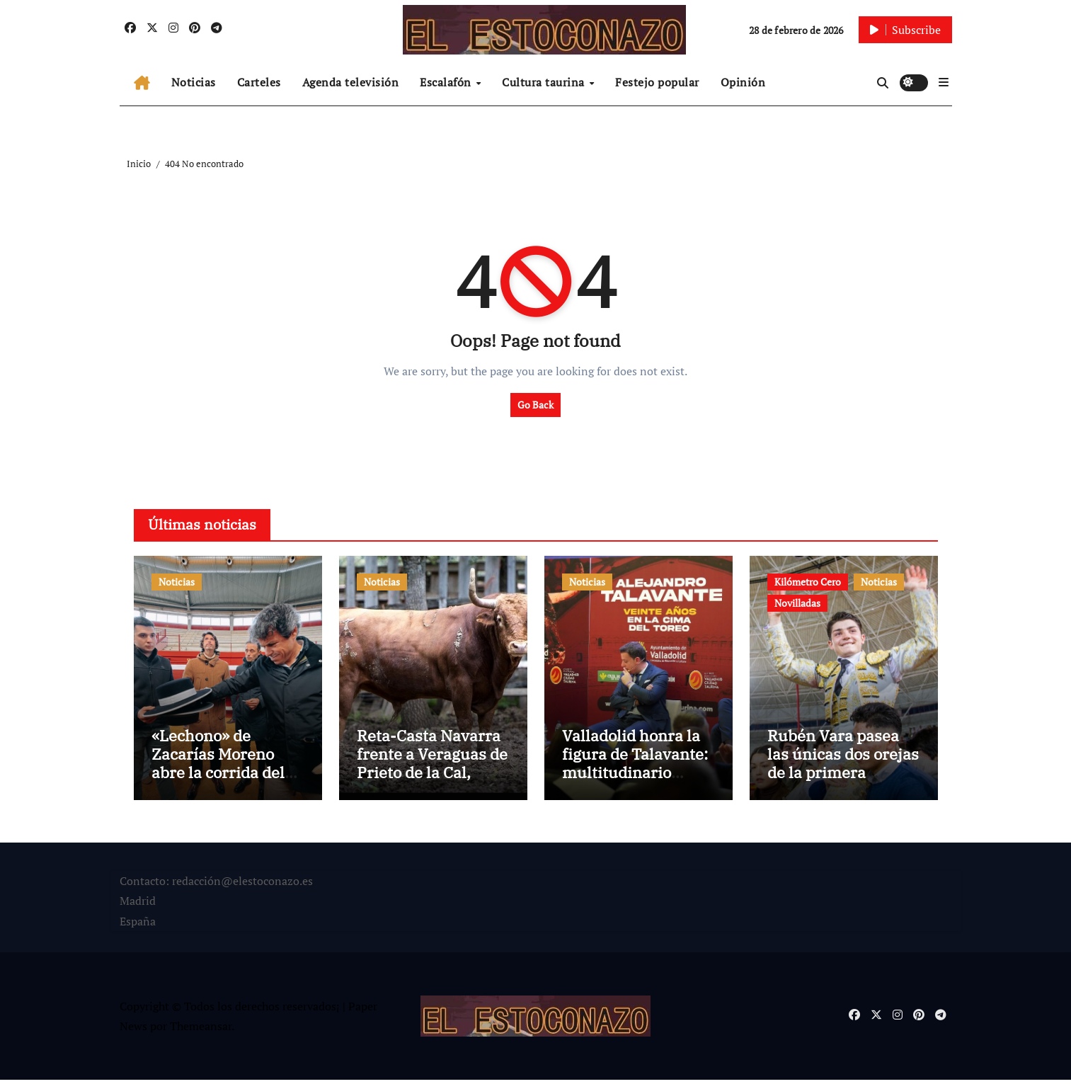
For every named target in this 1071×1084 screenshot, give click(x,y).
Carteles (259, 82)
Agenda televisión (350, 82)
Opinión (743, 82)
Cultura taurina (545, 82)
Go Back (535, 404)
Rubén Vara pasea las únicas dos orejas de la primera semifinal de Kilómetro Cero (843, 776)
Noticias (193, 82)
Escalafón (447, 82)
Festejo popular (657, 82)
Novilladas (797, 603)
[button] (944, 82)
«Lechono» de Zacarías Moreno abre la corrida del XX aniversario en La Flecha (227, 776)
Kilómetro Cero (807, 581)
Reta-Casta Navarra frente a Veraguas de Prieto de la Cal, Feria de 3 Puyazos (432, 767)
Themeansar (200, 1030)
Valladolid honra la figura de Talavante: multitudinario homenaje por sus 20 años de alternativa (638, 776)
